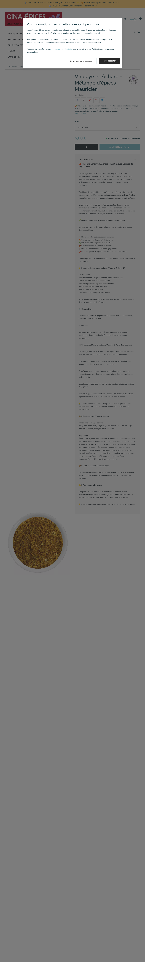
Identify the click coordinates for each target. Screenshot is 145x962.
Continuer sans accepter (81, 61)
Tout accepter (109, 60)
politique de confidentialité (61, 49)
